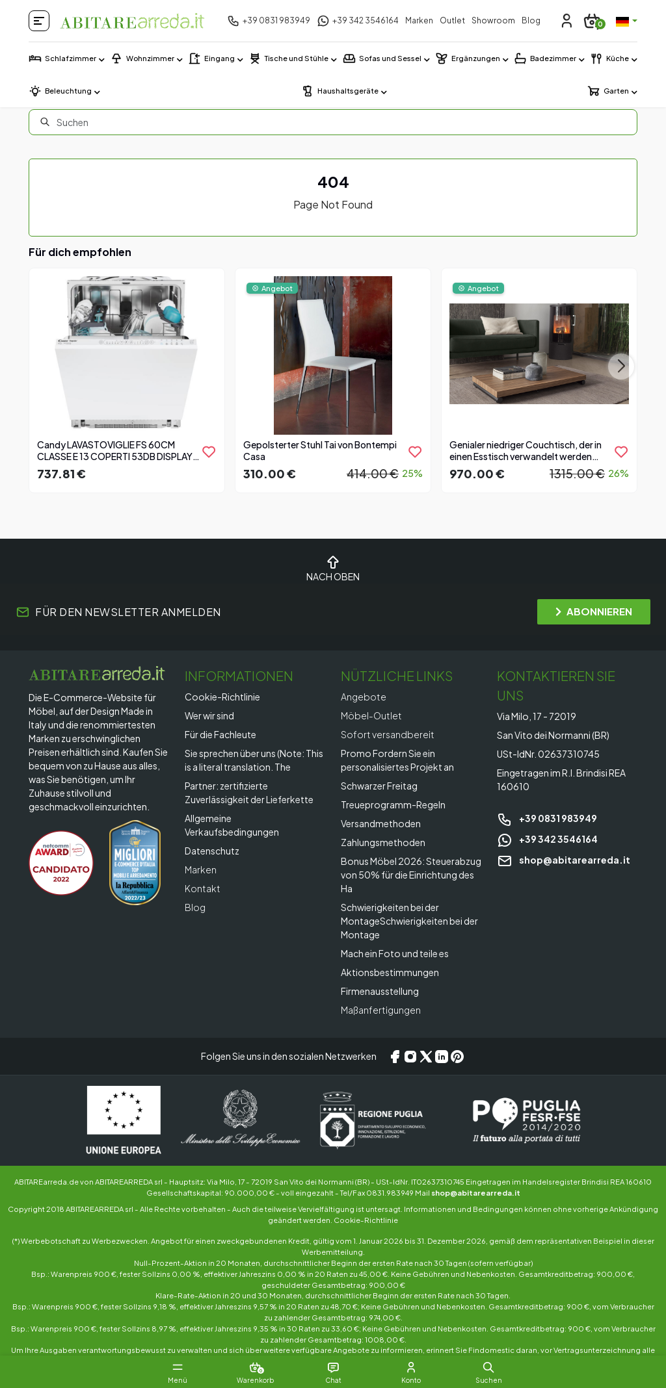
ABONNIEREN (593, 611)
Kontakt (202, 888)
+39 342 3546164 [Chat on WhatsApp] (547, 839)
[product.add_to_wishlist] (209, 451)
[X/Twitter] (426, 1056)
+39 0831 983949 (547, 818)
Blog (531, 20)
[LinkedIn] (441, 1056)
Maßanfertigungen (381, 1010)
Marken (419, 20)
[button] (489, 1367)
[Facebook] (395, 1056)
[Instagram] (410, 1056)
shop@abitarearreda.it (563, 860)
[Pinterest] (457, 1056)
